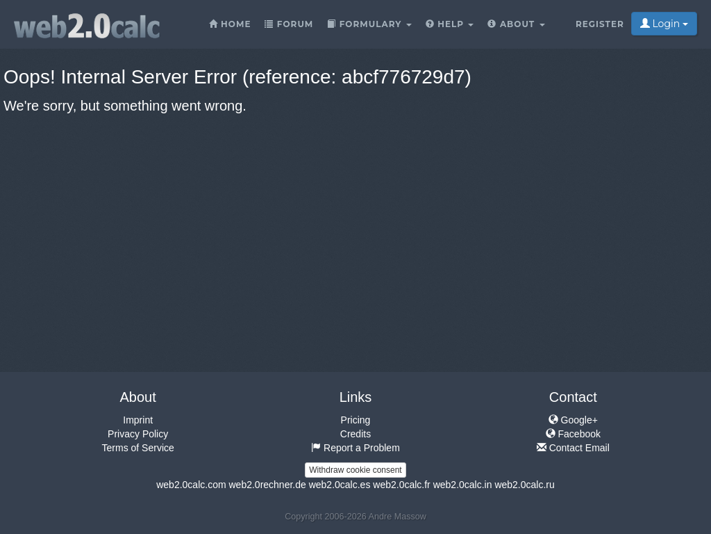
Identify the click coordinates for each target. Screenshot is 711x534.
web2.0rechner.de (267, 484)
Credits (355, 433)
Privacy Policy (138, 433)
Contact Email (573, 447)
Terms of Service (138, 447)
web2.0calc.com (191, 484)
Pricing (356, 420)
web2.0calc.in (462, 484)
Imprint (138, 420)
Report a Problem (355, 447)
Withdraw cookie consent (355, 470)
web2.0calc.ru (524, 484)
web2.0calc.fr (401, 484)
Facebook (573, 433)
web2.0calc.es (340, 484)
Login (664, 23)
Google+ (573, 420)
